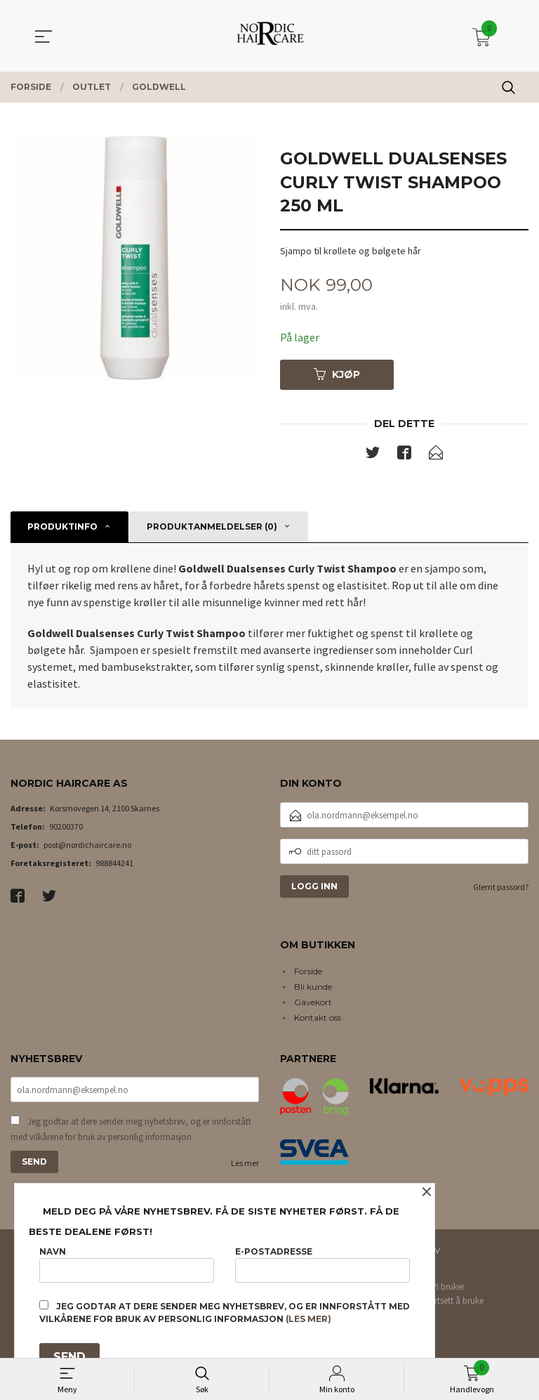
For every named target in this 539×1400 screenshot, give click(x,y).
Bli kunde (313, 986)
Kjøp (337, 374)
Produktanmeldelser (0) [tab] (212, 527)
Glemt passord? (500, 887)
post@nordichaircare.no (87, 845)
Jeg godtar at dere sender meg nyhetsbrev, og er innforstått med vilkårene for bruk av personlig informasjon (131, 1130)
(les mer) (308, 1319)
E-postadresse (322, 1264)
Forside (308, 971)
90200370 (66, 827)
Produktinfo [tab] (62, 527)
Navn (126, 1264)
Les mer (245, 1163)
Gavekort (313, 1002)
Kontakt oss (317, 1017)
